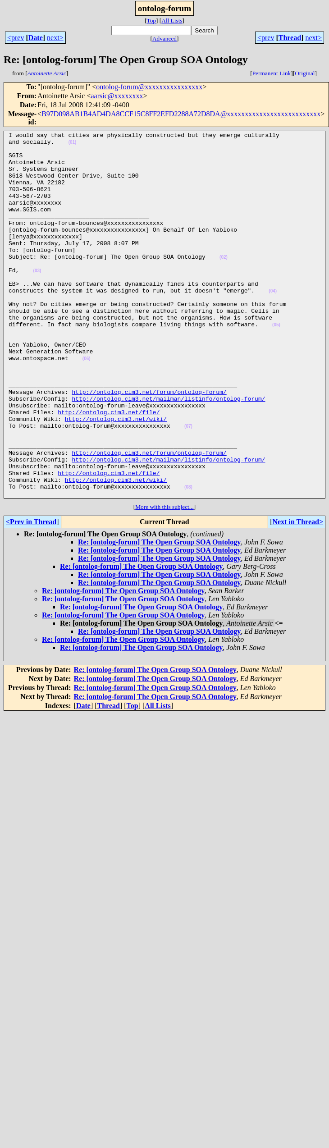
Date (35, 37)
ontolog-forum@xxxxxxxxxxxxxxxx (149, 87)
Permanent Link (271, 73)
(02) (223, 282)
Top (151, 20)
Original (305, 73)
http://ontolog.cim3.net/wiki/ (116, 477)
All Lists (171, 20)
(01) (73, 144)
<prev (15, 37)
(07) (188, 485)
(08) (188, 558)
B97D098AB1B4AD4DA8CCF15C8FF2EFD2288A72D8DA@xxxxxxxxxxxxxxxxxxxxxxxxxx (180, 114)
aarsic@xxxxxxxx (117, 96)
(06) (86, 404)
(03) (37, 299)
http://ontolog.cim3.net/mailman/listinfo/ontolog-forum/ (168, 452)
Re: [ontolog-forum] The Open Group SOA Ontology (159, 615)
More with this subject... (164, 579)
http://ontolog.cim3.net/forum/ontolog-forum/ (149, 444)
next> (55, 37)
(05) (276, 363)
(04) (273, 323)
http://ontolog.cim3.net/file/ (109, 469)
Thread (290, 37)
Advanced (164, 38)
